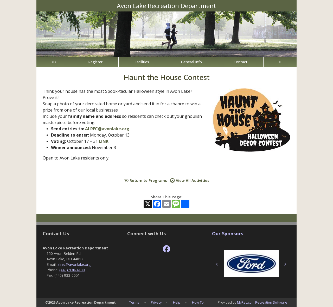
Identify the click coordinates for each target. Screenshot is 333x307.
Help (176, 302)
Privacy (156, 302)
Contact (240, 61)
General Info (191, 61)
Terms (134, 302)
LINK (103, 141)
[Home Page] (54, 62)
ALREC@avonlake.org (107, 129)
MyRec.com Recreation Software (262, 302)
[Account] (280, 62)
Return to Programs (145, 180)
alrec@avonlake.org (74, 264)
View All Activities (189, 180)
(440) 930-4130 (72, 269)
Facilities (142, 61)
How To (198, 302)
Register (95, 61)
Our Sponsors (227, 233)
